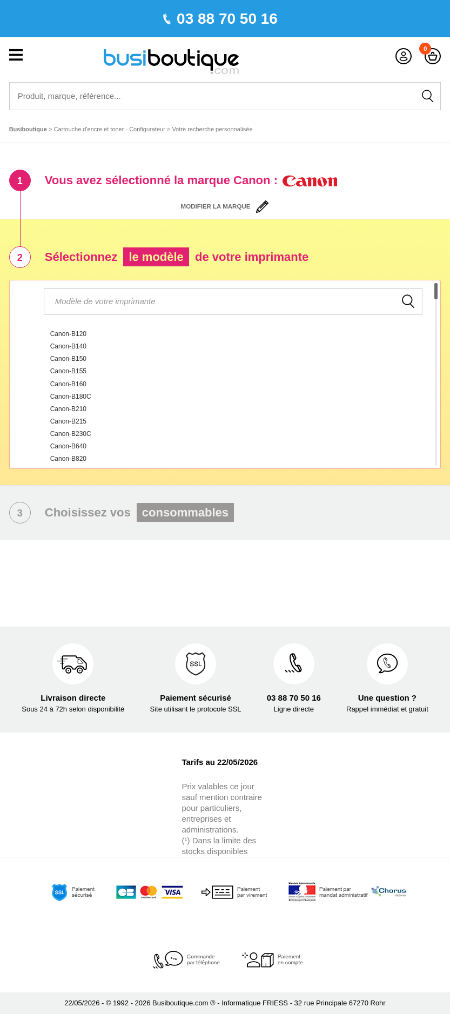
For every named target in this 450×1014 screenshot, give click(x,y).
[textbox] (233, 301)
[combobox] (225, 374)
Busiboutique (28, 129)
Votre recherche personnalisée (212, 129)
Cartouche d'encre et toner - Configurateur (109, 129)
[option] (232, 334)
